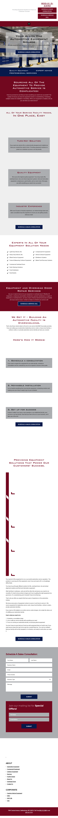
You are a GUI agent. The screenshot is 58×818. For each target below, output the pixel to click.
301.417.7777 (29, 814)
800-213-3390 (47, 4)
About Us (9, 781)
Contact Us (10, 786)
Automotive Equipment (13, 769)
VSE (8, 803)
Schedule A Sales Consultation (47, 10)
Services (9, 776)
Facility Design (11, 779)
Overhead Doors (11, 783)
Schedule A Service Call (47, 16)
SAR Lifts (9, 800)
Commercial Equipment (13, 771)
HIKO (8, 798)
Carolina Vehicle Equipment (14, 795)
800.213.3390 (43, 812)
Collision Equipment (12, 774)
